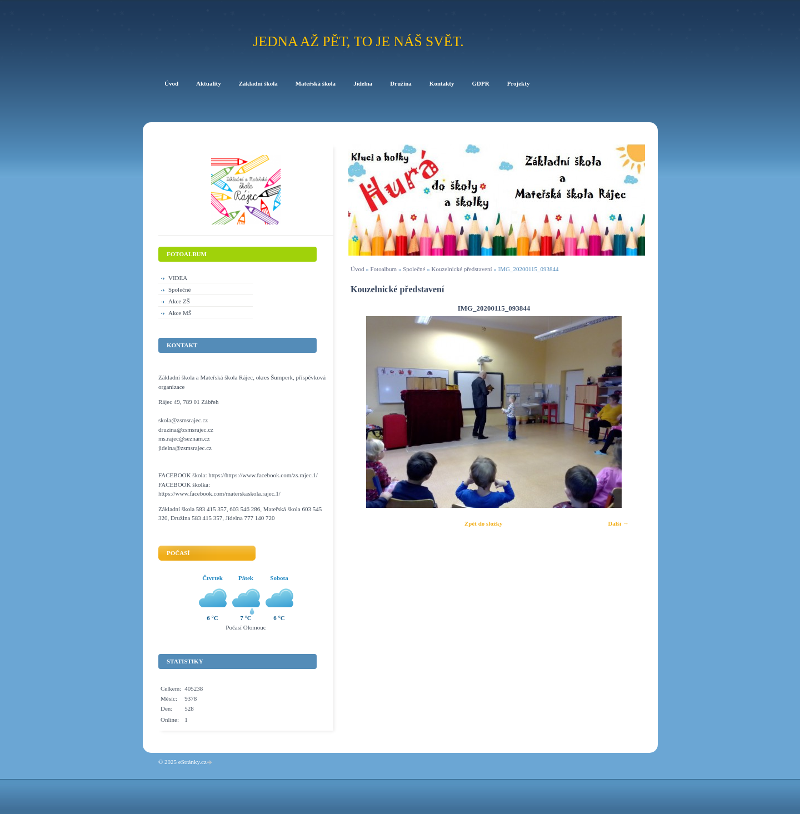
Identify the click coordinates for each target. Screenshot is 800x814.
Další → (618, 523)
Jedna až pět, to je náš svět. (358, 41)
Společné (414, 269)
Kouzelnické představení (461, 269)
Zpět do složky (483, 523)
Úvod (357, 269)
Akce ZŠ (179, 301)
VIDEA (177, 277)
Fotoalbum (383, 269)
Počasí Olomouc (246, 627)
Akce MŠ (180, 312)
